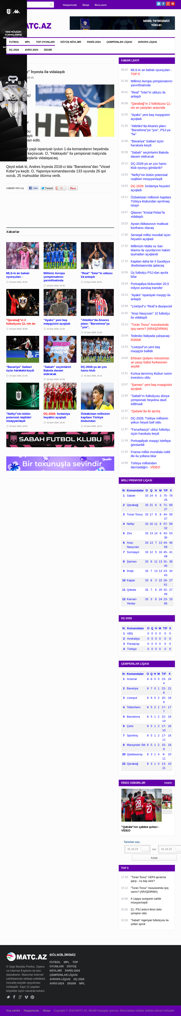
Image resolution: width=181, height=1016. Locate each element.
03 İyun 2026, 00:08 (19, 329)
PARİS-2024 (94, 42)
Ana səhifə (13, 1010)
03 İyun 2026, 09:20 (19, 282)
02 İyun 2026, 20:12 (93, 376)
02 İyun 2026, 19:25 (19, 426)
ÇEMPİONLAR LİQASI (119, 42)
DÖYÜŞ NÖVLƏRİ (70, 42)
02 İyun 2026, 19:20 (56, 422)
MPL (27, 42)
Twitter (158, 4)
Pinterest (173, 4)
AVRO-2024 (31, 49)
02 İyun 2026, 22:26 (56, 329)
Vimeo (26, 997)
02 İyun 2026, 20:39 (56, 379)
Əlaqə (85, 5)
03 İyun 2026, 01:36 (56, 285)
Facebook (163, 4)
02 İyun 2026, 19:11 (93, 426)
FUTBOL (14, 42)
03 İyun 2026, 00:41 (93, 282)
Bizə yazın (101, 5)
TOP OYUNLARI (45, 42)
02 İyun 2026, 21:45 (93, 332)
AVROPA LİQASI (147, 42)
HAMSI (168, 783)
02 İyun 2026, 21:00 (19, 376)
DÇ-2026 (14, 49)
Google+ (168, 4)
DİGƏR (48, 49)
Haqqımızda (70, 5)
